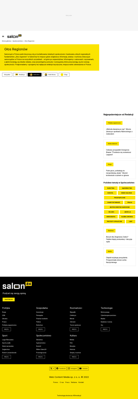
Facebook (61, 368)
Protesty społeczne (114, 221)
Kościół (110, 193)
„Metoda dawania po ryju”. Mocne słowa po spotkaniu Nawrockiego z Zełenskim (119, 131)
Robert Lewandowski (9, 353)
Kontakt (81, 382)
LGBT (130, 221)
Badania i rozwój (106, 322)
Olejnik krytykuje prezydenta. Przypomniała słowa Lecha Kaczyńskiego (117, 260)
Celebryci (73, 315)
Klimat (72, 318)
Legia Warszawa (7, 340)
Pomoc (55, 382)
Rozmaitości (76, 308)
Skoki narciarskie (8, 346)
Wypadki (73, 312)
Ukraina (4, 318)
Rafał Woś (34, 74)
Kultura (73, 335)
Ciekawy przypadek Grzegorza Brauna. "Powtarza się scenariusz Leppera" (118, 152)
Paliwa (38, 322)
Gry (102, 325)
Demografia (111, 216)
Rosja (109, 164)
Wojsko (111, 212)
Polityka (6, 308)
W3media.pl (77, 395)
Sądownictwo (127, 188)
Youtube (83, 368)
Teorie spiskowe (75, 325)
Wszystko (7, 74)
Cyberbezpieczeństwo (108, 315)
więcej (6, 329)
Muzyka (72, 346)
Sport (4, 335)
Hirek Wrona (50, 74)
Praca (129, 202)
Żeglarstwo (6, 349)
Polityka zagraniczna (114, 123)
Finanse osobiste (42, 318)
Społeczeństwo (18, 41)
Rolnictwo (39, 325)
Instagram (72, 368)
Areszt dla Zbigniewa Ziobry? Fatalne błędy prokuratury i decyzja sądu (119, 239)
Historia (72, 349)
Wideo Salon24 (112, 143)
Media (110, 251)
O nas (62, 382)
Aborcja (127, 212)
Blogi (65, 74)
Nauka (103, 318)
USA (3, 315)
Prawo (4, 322)
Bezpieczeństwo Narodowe (120, 207)
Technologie (107, 308)
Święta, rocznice (75, 353)
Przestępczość (119, 197)
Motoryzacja (105, 312)
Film (71, 343)
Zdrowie (72, 322)
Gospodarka (42, 308)
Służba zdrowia (127, 216)
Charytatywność (113, 202)
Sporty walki (6, 343)
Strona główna (6, 41)
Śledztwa (110, 188)
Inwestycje (39, 312)
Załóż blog (9, 299)
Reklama (74, 382)
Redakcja (20, 74)
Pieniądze (39, 315)
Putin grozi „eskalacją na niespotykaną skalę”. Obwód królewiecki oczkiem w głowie (117, 173)
